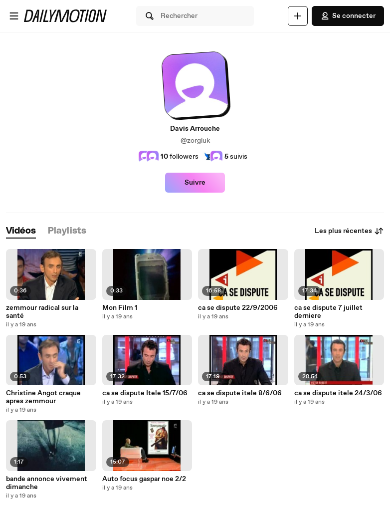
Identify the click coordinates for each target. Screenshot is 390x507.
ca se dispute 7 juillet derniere (328, 312)
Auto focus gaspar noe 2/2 (144, 479)
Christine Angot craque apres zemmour (43, 397)
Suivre (195, 182)
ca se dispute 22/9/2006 (238, 308)
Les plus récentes (349, 231)
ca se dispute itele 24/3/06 (338, 393)
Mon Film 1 (119, 308)
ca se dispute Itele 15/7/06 (145, 393)
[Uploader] (298, 16)
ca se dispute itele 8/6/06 (240, 393)
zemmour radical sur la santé (42, 312)
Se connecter (348, 16)
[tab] (21, 231)
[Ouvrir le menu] (14, 16)
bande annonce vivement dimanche (46, 483)
